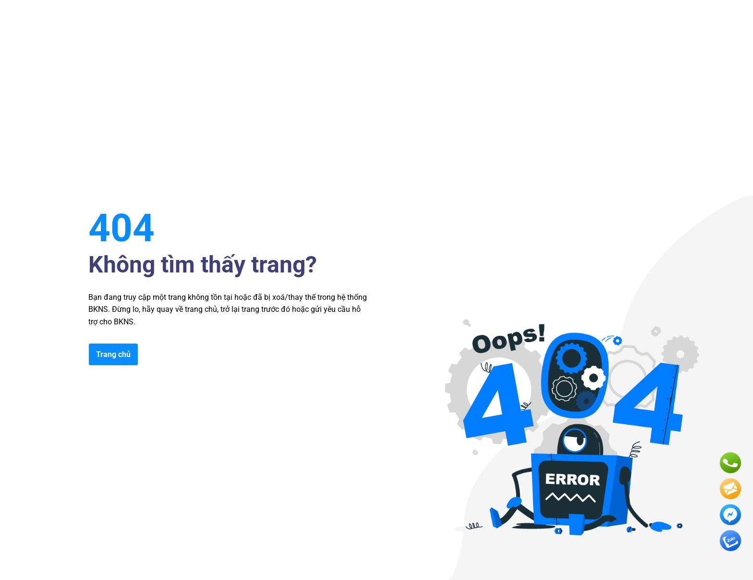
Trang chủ (113, 354)
